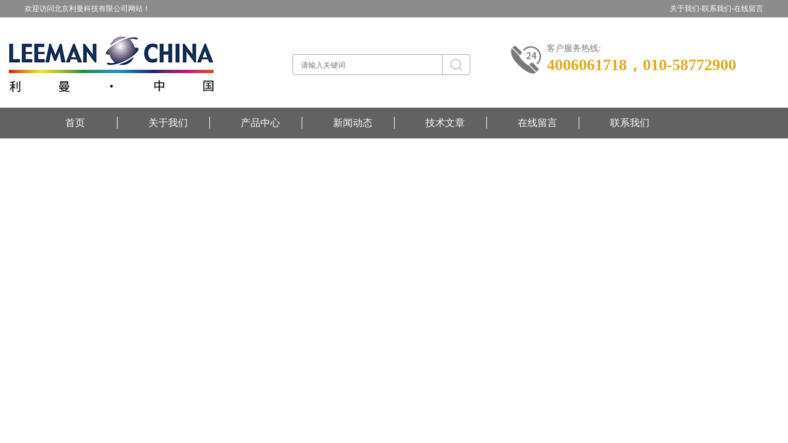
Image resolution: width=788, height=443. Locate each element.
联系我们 (629, 123)
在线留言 (748, 8)
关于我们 (168, 123)
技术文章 (445, 123)
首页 (75, 123)
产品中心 (260, 123)
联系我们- (718, 8)
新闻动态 (352, 123)
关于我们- (686, 8)
